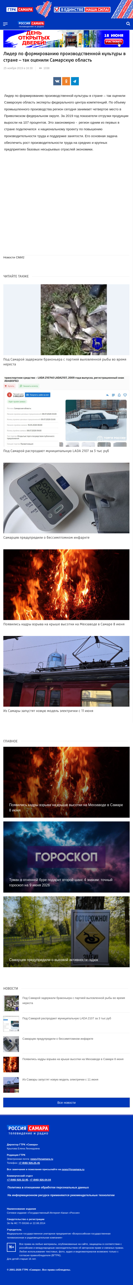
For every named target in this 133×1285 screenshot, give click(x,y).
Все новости (66, 1102)
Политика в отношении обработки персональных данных (48, 1187)
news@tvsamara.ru (41, 1159)
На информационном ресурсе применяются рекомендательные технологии (61, 1195)
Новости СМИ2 (13, 257)
